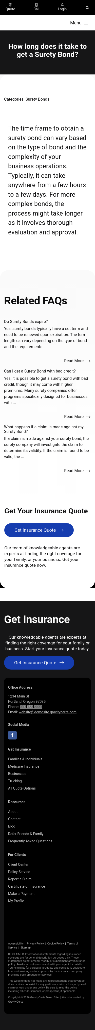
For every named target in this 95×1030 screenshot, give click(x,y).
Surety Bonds (37, 99)
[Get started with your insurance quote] (39, 663)
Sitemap (26, 947)
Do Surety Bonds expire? (26, 321)
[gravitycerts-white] (33, 927)
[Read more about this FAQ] (77, 361)
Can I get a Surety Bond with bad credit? (40, 371)
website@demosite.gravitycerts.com (48, 712)
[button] (87, 7)
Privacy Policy (35, 943)
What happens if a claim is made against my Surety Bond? (44, 429)
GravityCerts (15, 1001)
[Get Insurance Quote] (39, 530)
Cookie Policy (55, 943)
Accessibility (16, 943)
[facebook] (12, 735)
